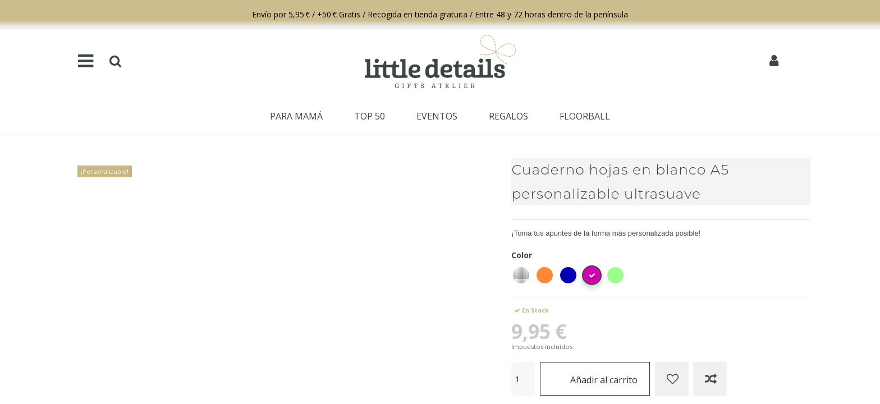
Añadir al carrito (595, 378)
